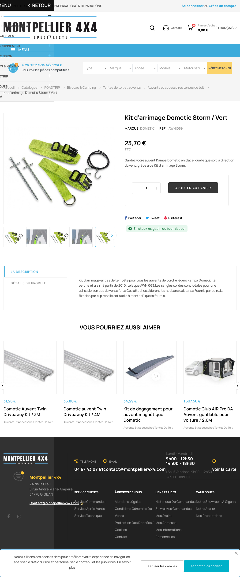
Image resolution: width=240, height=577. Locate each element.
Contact (121, 536)
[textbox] (95, 68)
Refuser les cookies (162, 566)
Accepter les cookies (206, 566)
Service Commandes (89, 501)
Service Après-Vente (89, 508)
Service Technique (88, 515)
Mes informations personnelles (168, 533)
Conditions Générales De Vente (133, 512)
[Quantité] (146, 188)
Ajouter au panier (193, 188)
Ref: (162, 128)
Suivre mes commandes (173, 508)
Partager (134, 218)
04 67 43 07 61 (88, 469)
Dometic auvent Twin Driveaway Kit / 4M (85, 411)
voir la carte (224, 469)
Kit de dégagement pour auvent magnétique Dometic (148, 414)
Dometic (147, 128)
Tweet (155, 218)
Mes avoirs (163, 515)
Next (111, 235)
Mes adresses (165, 522)
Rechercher (219, 68)
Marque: (132, 128)
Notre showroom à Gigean (216, 501)
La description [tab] (24, 272)
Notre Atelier (205, 508)
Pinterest (175, 218)
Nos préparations (209, 515)
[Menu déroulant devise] (226, 27)
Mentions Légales (128, 501)
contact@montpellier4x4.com (54, 503)
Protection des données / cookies (134, 526)
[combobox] (95, 68)
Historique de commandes (175, 501)
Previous (7, 235)
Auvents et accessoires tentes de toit (28, 422)
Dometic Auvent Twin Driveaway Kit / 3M (25, 411)
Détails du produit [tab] (28, 283)
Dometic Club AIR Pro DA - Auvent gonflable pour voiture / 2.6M (210, 414)
